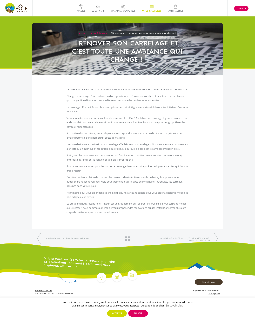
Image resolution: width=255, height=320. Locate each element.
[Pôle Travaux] (16, 8)
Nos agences (214, 293)
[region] (127, 308)
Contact (241, 8)
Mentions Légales (43, 290)
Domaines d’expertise (123, 8)
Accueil (81, 8)
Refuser (138, 313)
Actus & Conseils (151, 8)
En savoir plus (174, 305)
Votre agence (175, 8)
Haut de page (208, 282)
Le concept (98, 8)
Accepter (117, 313)
